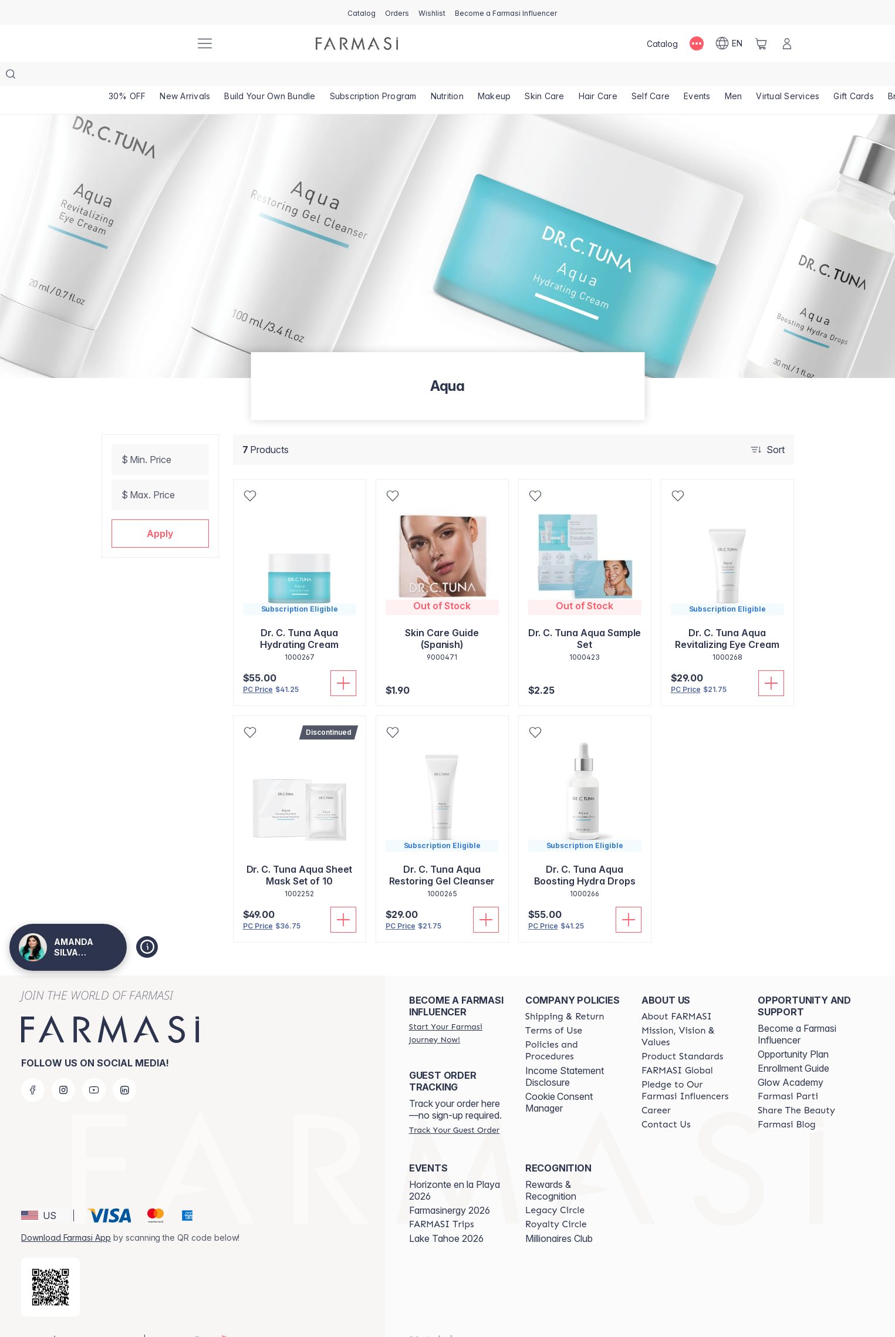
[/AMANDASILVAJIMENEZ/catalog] (361, 12)
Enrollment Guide (793, 1045)
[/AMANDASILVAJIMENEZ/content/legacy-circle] (555, 1187)
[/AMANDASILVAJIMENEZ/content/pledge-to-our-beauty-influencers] (689, 1067)
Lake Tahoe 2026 (446, 1215)
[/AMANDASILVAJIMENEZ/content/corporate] (677, 1047)
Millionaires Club (559, 1215)
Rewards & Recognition (550, 1167)
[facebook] (33, 1066)
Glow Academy (790, 1059)
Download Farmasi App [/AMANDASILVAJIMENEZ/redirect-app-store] (66, 1214)
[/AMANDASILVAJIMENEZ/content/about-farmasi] (676, 993)
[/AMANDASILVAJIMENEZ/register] (397, 12)
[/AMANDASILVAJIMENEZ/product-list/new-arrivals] (186, 76)
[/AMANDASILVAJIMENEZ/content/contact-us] (666, 1101)
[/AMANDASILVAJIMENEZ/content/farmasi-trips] (441, 1201)
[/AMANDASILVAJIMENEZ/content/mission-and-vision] (689, 1013)
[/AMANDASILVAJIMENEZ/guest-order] (454, 1106)
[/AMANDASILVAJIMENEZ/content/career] (656, 1087)
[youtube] (94, 1066)
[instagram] (63, 1066)
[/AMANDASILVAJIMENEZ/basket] (761, 43)
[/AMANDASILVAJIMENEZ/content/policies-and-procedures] (572, 1027)
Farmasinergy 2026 (449, 1187)
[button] (160, 510)
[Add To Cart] (343, 660)
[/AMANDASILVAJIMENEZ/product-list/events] (704, 76)
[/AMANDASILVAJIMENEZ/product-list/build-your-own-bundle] (272, 76)
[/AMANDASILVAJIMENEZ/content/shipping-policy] (564, 993)
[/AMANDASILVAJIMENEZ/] (143, 43)
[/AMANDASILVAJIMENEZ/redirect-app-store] (50, 1263)
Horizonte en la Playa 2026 (454, 1167)
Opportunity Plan (793, 1030)
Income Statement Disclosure (564, 1053)
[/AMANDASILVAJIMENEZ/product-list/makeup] (498, 76)
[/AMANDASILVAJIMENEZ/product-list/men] (741, 76)
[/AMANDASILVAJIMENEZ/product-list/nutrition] (451, 76)
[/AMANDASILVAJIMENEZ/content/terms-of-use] (553, 1007)
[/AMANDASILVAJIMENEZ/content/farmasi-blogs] (787, 1101)
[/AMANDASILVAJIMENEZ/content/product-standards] (682, 1033)
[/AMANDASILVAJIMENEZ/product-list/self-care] (657, 76)
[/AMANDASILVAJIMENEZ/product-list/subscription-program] (376, 76)
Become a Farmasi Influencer (797, 1010)
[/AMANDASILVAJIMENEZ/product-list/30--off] (128, 76)
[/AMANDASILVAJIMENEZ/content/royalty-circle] (556, 1201)
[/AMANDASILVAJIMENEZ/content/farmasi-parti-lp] (788, 1073)
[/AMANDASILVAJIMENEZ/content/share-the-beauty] (796, 1087)
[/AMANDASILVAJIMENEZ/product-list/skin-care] (549, 76)
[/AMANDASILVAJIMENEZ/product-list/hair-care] (604, 76)
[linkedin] (124, 1066)
